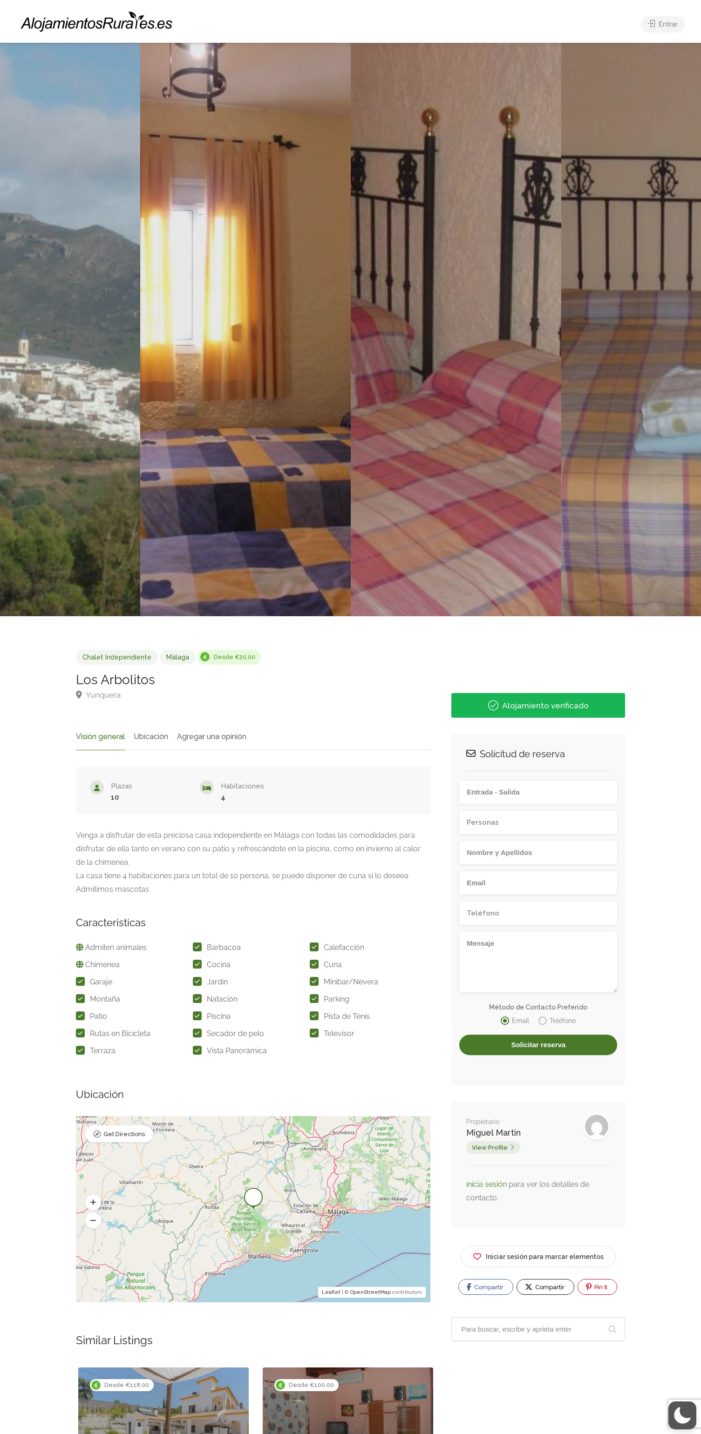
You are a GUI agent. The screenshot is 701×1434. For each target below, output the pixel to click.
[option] (456, 329)
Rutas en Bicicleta (120, 1033)
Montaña (105, 999)
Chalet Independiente (116, 657)
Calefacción (344, 947)
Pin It (596, 1287)
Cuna (333, 964)
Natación (222, 999)
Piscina (219, 1016)
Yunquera (98, 695)
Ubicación (151, 736)
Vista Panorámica (237, 1050)
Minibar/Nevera (351, 981)
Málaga (177, 657)
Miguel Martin (493, 1133)
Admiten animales (116, 947)
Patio (98, 1016)
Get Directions (124, 1134)
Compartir (485, 1287)
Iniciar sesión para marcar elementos (538, 1255)
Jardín (217, 981)
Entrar (663, 24)
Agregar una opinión (211, 736)
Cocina (219, 964)
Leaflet (331, 1292)
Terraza (103, 1050)
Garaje (101, 981)
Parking (336, 999)
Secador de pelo (235, 1033)
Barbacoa (224, 947)
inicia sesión (487, 1184)
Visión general (100, 736)
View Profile (490, 1147)
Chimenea (102, 964)
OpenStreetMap (370, 1292)
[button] (93, 1202)
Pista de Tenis (347, 1016)
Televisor (339, 1033)
